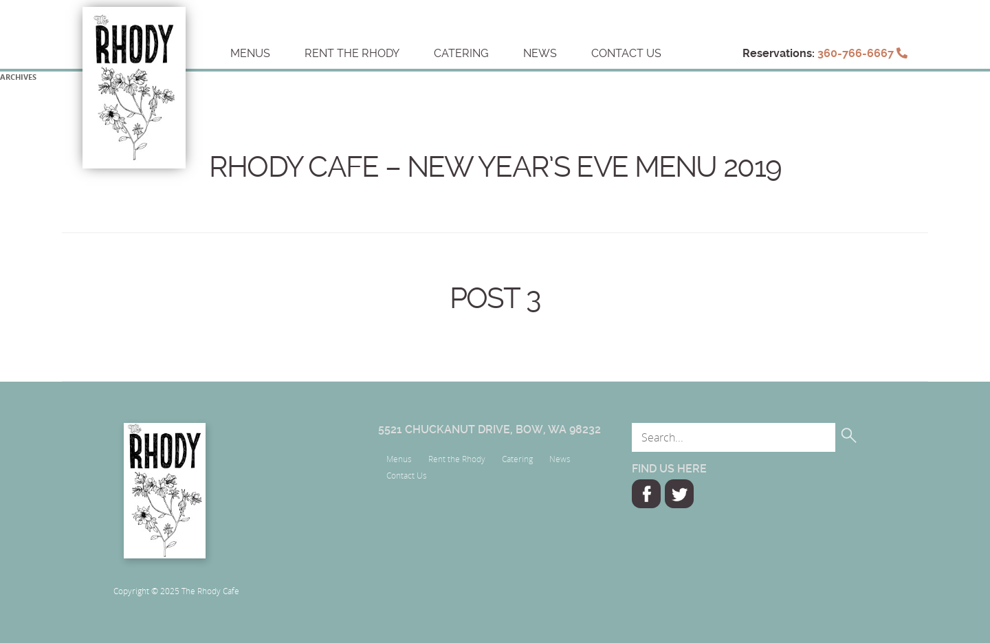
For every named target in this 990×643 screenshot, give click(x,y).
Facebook (646, 493)
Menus (250, 53)
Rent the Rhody (352, 53)
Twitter (679, 493)
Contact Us (626, 53)
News (540, 53)
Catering (461, 53)
